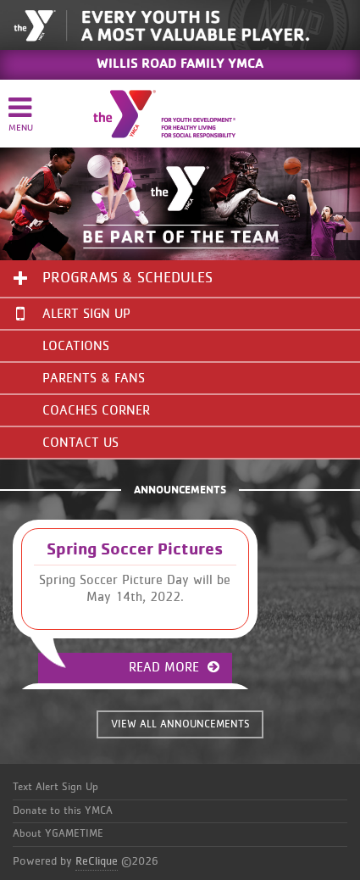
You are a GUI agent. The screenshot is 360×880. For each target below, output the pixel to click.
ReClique (96, 861)
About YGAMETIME (58, 833)
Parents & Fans (93, 378)
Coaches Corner (96, 410)
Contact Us (80, 442)
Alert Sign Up (73, 313)
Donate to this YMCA (63, 810)
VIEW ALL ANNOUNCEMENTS (180, 724)
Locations (75, 346)
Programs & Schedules (127, 278)
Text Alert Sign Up (55, 787)
